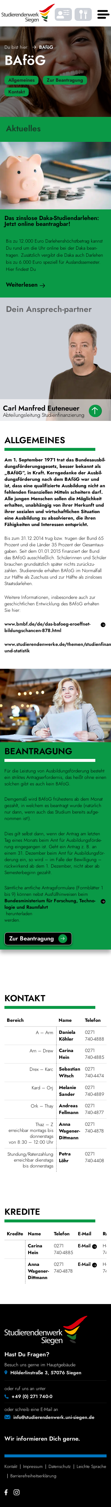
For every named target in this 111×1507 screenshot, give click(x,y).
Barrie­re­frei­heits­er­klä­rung (33, 1476)
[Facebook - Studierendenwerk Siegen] (6, 1492)
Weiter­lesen (22, 284)
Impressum (33, 1466)
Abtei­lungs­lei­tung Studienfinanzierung (43, 415)
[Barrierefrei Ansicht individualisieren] (63, 14)
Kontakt (16, 91)
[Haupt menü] (102, 14)
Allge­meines (34, 441)
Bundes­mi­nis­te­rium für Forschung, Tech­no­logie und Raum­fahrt (50, 904)
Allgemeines (21, 80)
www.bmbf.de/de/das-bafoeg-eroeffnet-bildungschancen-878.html (47, 627)
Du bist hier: (16, 47)
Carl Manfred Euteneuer (41, 408)
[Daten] (95, 411)
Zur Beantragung (65, 80)
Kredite (22, 1212)
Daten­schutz (60, 1466)
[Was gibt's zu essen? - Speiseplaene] (83, 14)
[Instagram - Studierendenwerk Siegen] (17, 1492)
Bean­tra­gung (38, 752)
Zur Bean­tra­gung (31, 938)
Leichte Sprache (91, 1466)
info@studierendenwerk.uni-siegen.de (53, 1417)
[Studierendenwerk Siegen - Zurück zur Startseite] (28, 13)
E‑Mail (84, 1246)
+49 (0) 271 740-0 (32, 1396)
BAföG (25, 60)
